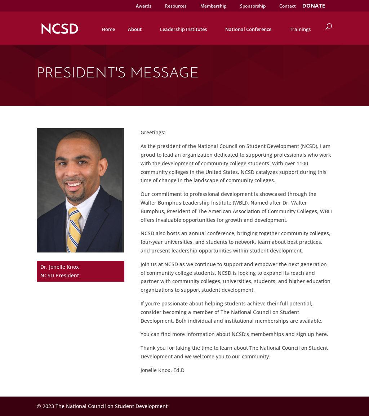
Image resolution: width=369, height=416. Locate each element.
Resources (176, 6)
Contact (287, 6)
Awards (143, 6)
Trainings (300, 29)
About (135, 29)
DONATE (313, 6)
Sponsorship (253, 6)
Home (108, 29)
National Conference (248, 29)
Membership (213, 6)
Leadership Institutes (183, 29)
